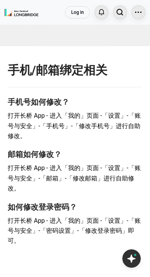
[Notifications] (101, 12)
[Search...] (120, 12)
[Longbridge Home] (21, 12)
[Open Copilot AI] (131, 258)
